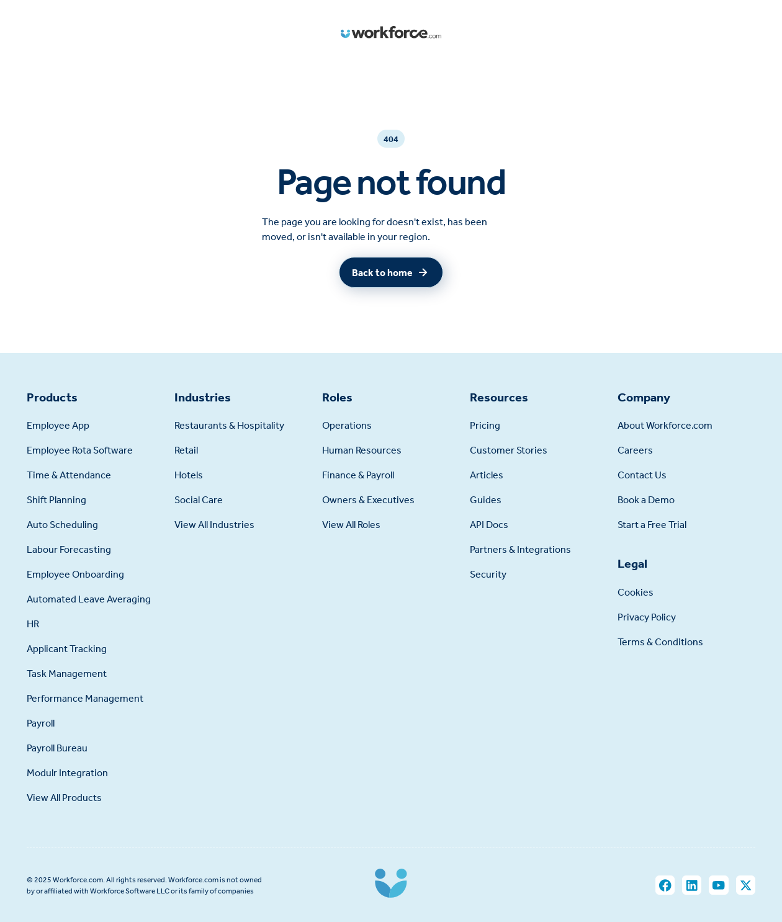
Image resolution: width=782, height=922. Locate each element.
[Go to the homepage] (391, 885)
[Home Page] (391, 32)
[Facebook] (665, 885)
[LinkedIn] (691, 885)
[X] (745, 885)
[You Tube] (718, 885)
